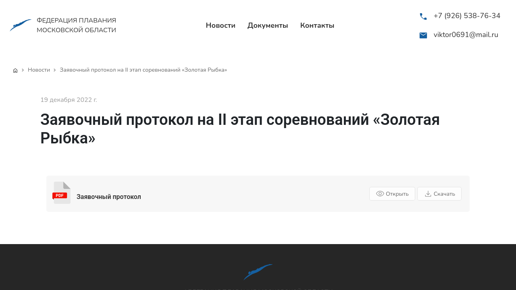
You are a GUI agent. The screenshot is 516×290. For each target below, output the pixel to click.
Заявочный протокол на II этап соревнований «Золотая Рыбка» (143, 70)
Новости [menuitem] (221, 25)
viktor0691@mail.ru (466, 34)
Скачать (439, 193)
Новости (39, 70)
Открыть (392, 193)
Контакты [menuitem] (317, 25)
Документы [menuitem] (268, 25)
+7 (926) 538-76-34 (467, 16)
